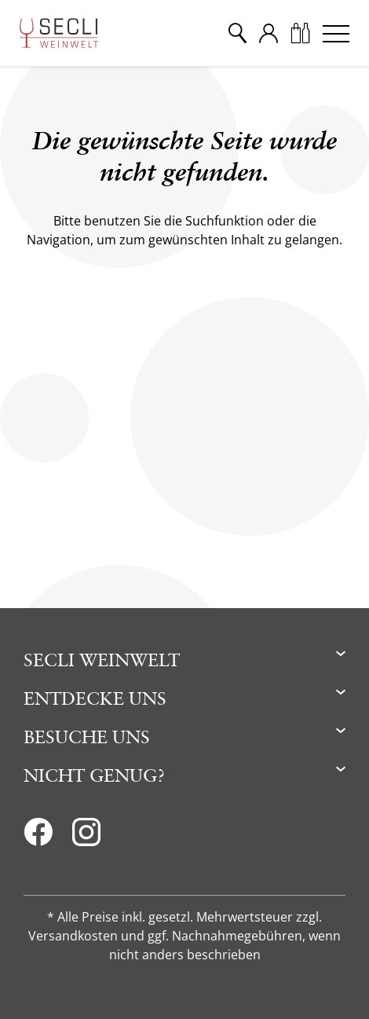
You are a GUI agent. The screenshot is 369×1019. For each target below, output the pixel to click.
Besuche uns (87, 736)
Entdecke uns (95, 698)
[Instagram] (86, 837)
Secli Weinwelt (102, 659)
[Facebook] (38, 837)
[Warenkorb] (300, 33)
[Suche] (237, 33)
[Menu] (336, 33)
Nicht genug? (94, 775)
